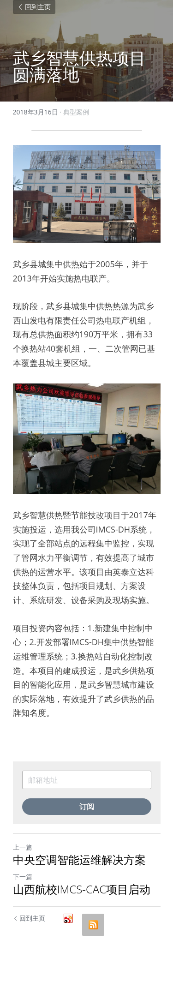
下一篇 (22, 876)
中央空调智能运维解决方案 (79, 860)
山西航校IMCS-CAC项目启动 (82, 889)
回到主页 (34, 7)
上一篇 (22, 847)
